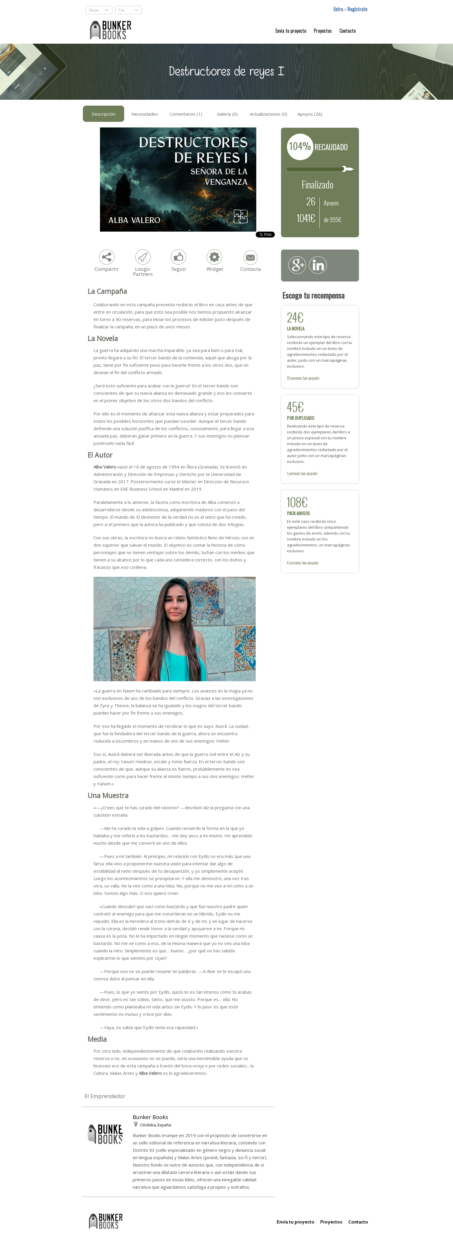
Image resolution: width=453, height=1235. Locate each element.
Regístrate (357, 9)
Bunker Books (150, 1117)
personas (296, 378)
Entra (339, 9)
